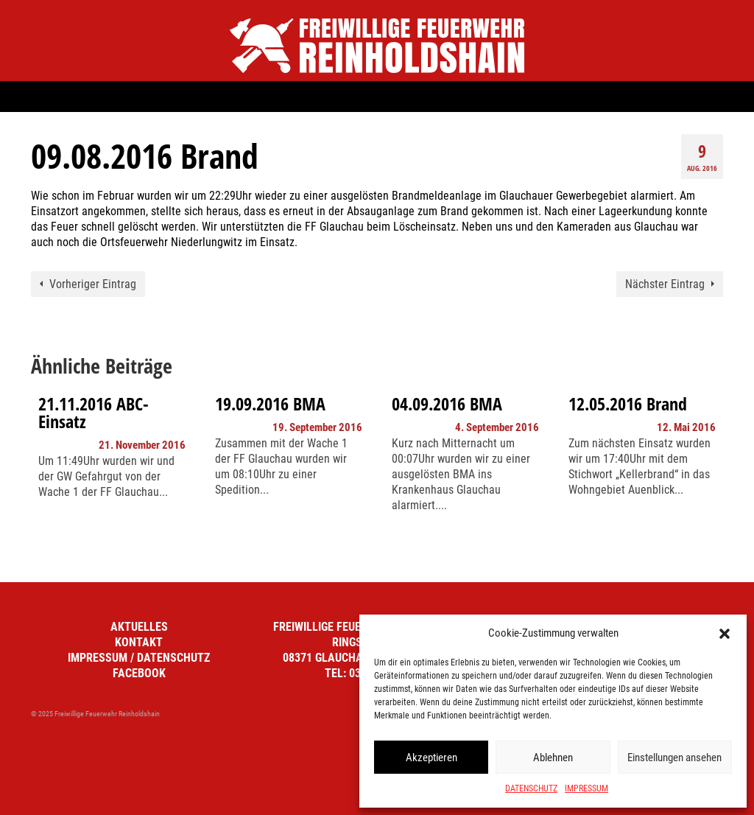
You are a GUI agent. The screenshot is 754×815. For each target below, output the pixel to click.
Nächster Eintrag (665, 284)
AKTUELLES (139, 627)
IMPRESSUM (586, 788)
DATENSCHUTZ (531, 788)
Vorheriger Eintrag (92, 284)
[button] (724, 633)
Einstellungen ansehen (674, 757)
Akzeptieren (431, 757)
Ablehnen (553, 757)
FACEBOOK (139, 673)
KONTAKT (139, 642)
